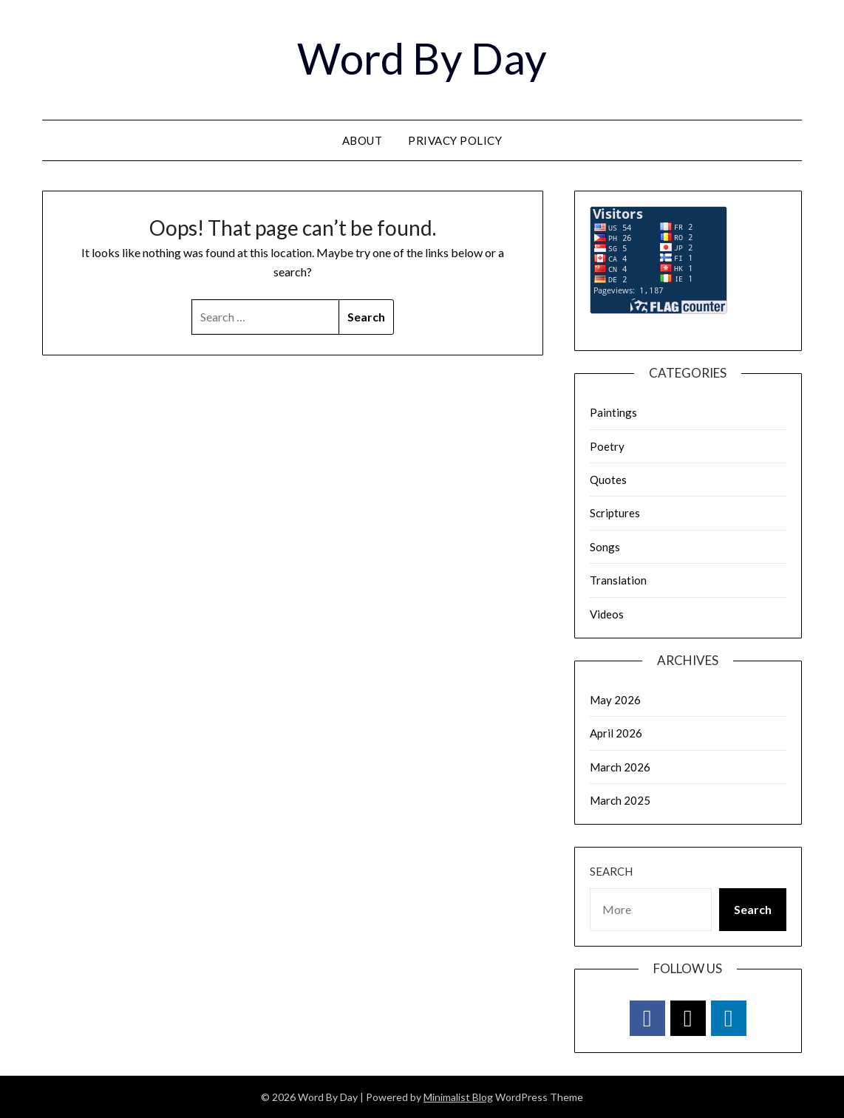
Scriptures (615, 512)
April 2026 (616, 733)
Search (611, 871)
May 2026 (615, 699)
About (362, 140)
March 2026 (620, 767)
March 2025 (620, 800)
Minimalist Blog (458, 1097)
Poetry (607, 446)
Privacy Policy (455, 140)
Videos (607, 614)
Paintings (613, 412)
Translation (618, 580)
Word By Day (422, 58)
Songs (605, 546)
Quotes (608, 479)
